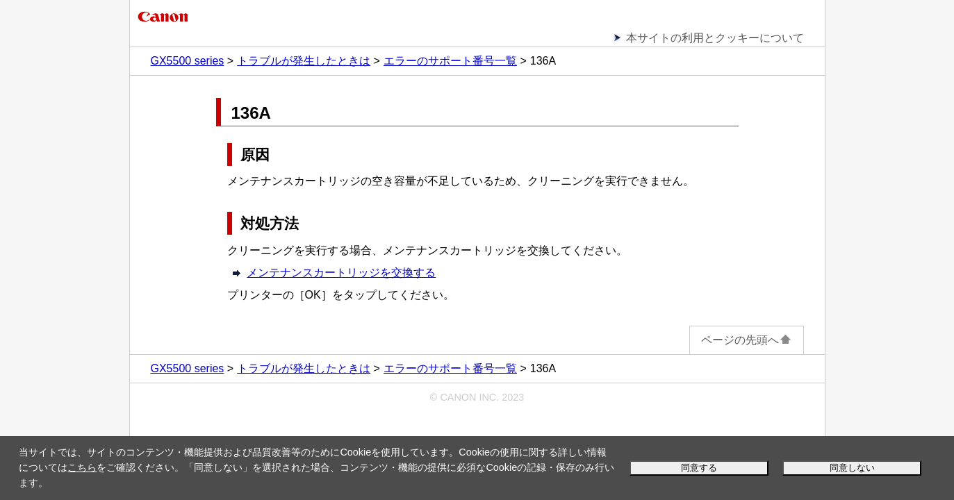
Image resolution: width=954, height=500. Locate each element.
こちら (82, 467)
